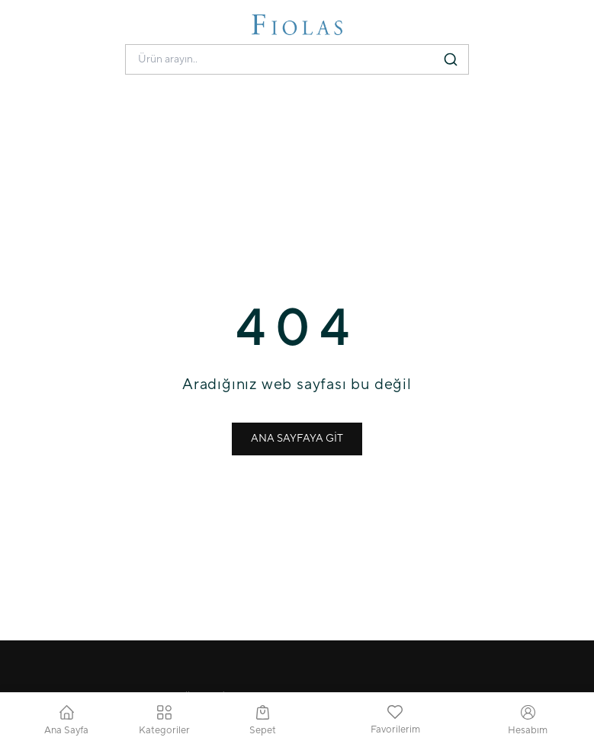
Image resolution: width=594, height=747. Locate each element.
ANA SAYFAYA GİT (297, 438)
